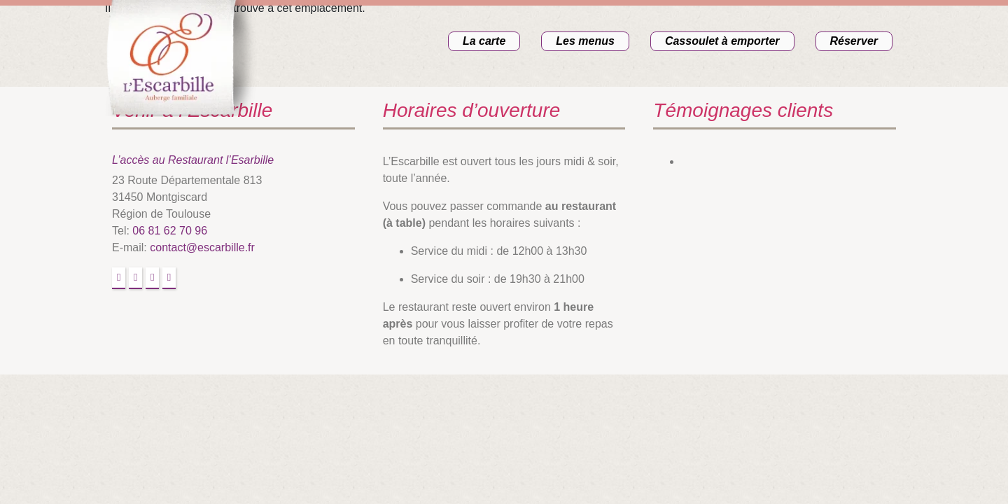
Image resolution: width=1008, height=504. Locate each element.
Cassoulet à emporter (722, 41)
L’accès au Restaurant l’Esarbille (193, 160)
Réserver (854, 41)
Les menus (585, 41)
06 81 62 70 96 (169, 231)
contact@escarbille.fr (202, 247)
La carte (484, 41)
